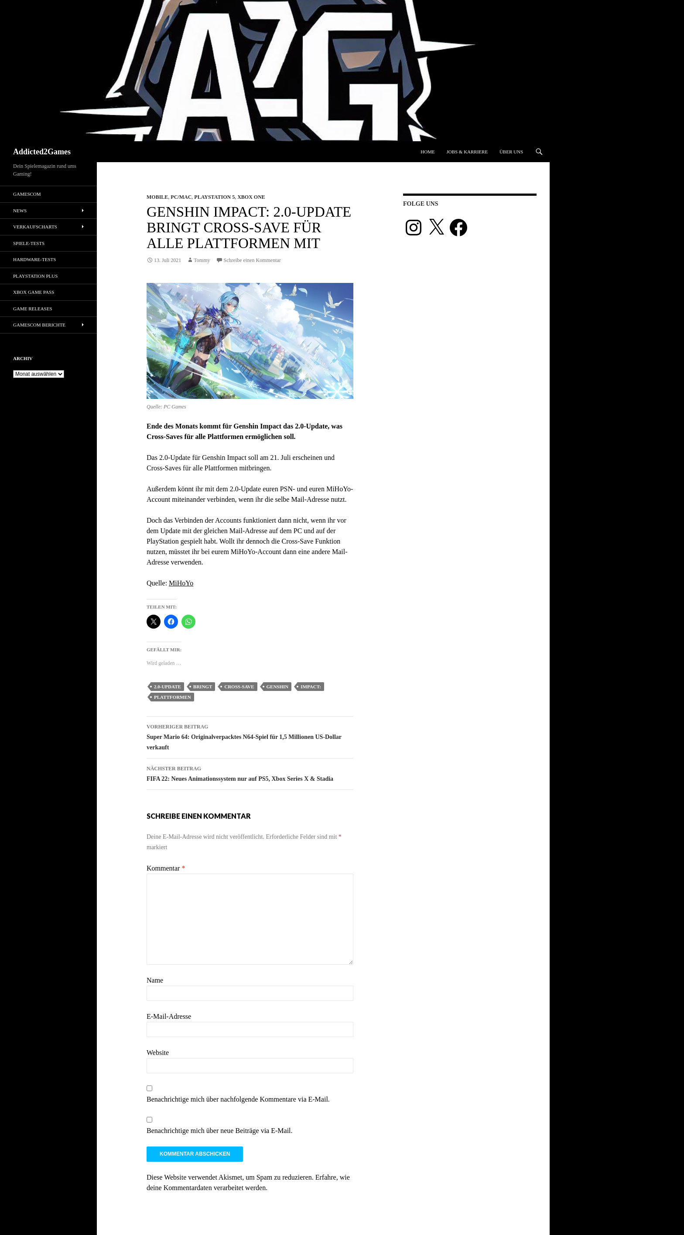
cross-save (239, 686)
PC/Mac (181, 197)
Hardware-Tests (34, 259)
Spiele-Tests (28, 243)
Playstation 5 (214, 197)
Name (155, 980)
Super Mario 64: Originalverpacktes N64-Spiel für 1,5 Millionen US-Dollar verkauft (250, 736)
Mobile (157, 197)
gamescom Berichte (39, 324)
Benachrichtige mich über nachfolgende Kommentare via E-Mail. (238, 1099)
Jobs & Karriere (467, 151)
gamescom (27, 194)
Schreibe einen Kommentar (252, 260)
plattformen (172, 697)
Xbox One (251, 197)
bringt (202, 686)
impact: (311, 686)
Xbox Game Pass (33, 292)
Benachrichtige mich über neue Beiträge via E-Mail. (220, 1130)
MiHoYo (181, 583)
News (20, 210)
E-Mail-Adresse (169, 1016)
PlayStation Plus (35, 276)
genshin (278, 686)
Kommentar (166, 868)
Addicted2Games (42, 151)
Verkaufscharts (35, 226)
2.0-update (167, 686)
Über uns (511, 151)
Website (158, 1052)
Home (427, 151)
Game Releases (32, 308)
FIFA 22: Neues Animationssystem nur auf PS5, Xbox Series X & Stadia (250, 772)
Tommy (202, 260)
